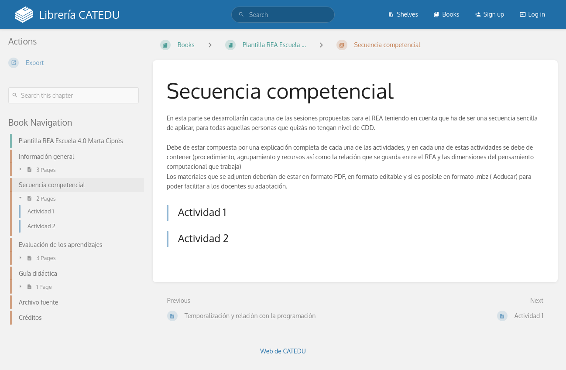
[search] (283, 15)
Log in (532, 14)
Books (446, 14)
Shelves (403, 14)
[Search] (241, 14)
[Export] (73, 62)
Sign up (489, 14)
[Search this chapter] (73, 95)
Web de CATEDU (283, 351)
